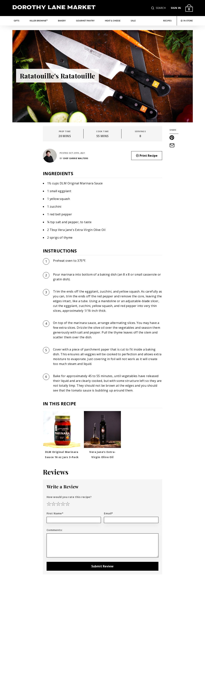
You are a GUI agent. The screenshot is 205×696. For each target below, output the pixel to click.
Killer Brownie (39, 20)
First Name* (55, 513)
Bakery (62, 20)
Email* (108, 513)
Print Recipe (146, 156)
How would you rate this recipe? (69, 497)
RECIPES (167, 20)
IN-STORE (187, 20)
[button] (153, 8)
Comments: (55, 530)
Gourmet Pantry (85, 20)
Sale (133, 20)
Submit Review (102, 566)
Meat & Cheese (112, 20)
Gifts (16, 20)
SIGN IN (176, 8)
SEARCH (161, 8)
